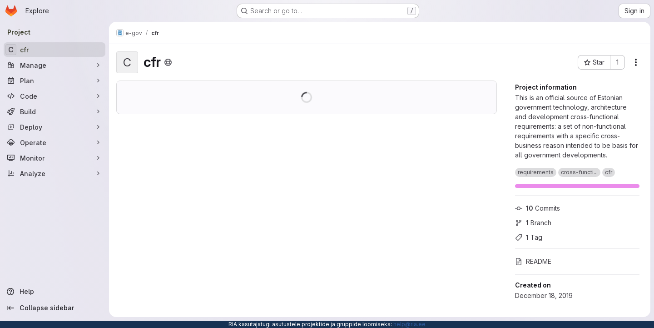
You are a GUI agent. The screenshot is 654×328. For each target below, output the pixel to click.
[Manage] (54, 65)
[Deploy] (54, 127)
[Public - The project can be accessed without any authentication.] (168, 62)
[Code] (54, 96)
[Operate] (54, 142)
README (533, 261)
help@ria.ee (409, 324)
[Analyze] (54, 173)
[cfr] (54, 49)
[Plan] (54, 80)
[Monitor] (54, 158)
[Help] (54, 291)
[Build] (54, 111)
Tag (528, 237)
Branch (533, 223)
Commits (537, 208)
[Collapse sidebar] (54, 308)
